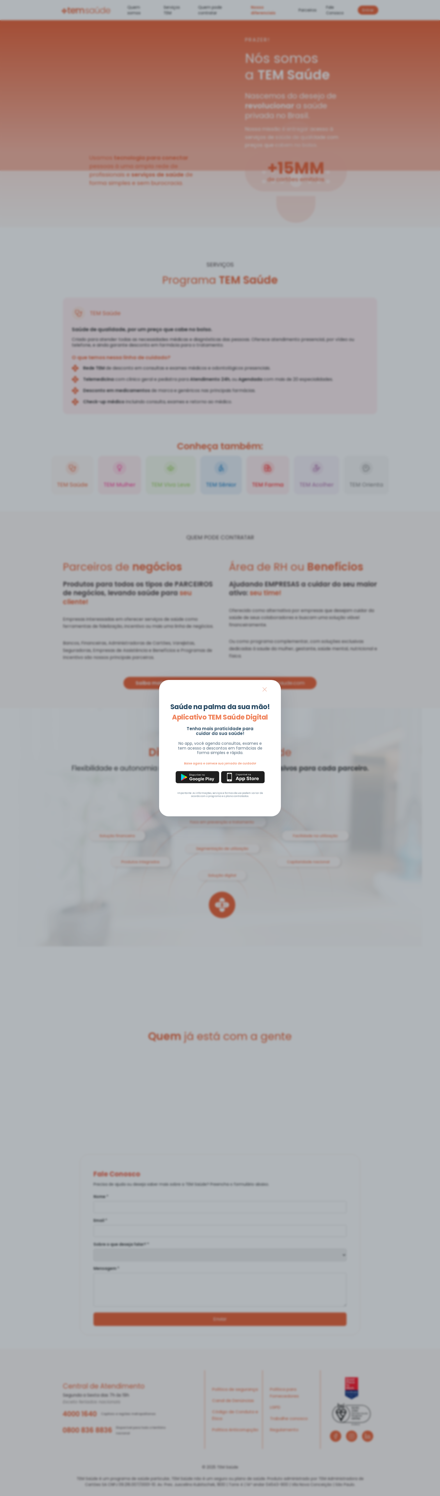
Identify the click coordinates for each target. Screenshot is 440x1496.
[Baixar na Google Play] (197, 777)
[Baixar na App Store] (243, 777)
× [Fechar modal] (264, 689)
